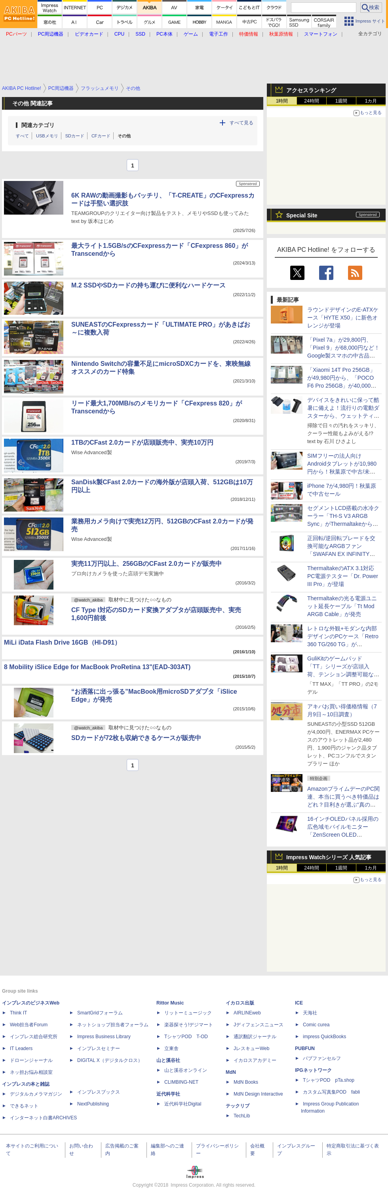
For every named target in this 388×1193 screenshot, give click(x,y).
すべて (22, 135)
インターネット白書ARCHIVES (43, 1118)
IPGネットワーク (313, 1070)
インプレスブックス (98, 1092)
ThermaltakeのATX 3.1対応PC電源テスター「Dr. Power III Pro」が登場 (342, 576)
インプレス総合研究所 (33, 1036)
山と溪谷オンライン (185, 1070)
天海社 (310, 1013)
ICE (299, 1003)
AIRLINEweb (247, 1013)
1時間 (282, 101)
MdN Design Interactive (258, 1094)
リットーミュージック (188, 1013)
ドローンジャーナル (31, 1060)
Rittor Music (170, 1003)
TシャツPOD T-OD (186, 1036)
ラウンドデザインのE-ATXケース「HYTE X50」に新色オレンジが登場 (342, 317)
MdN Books (246, 1082)
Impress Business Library (104, 1036)
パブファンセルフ (322, 1058)
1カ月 (371, 101)
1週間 (341, 101)
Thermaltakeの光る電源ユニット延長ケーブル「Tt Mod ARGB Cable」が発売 (342, 606)
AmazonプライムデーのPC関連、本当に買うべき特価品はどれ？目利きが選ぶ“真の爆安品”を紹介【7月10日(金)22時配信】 (343, 805)
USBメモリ (47, 135)
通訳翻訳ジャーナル (255, 1036)
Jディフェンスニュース (258, 1024)
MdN (231, 1072)
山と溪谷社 (168, 1060)
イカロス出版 (240, 1003)
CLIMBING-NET (181, 1082)
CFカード (100, 135)
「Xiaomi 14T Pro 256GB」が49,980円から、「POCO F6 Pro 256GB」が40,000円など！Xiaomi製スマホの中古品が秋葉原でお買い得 (343, 386)
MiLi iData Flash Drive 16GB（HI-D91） (62, 642)
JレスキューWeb (251, 1048)
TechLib (242, 1116)
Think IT (18, 1013)
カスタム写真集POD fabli (331, 1092)
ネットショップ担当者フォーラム (112, 1024)
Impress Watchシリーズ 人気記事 (328, 857)
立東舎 (171, 1048)
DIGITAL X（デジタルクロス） (110, 1060)
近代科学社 (168, 1094)
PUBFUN (305, 1048)
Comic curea (316, 1024)
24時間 (311, 101)
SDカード (74, 135)
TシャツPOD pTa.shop (328, 1080)
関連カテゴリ (38, 125)
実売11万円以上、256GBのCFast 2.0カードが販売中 (146, 563)
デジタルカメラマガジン (36, 1094)
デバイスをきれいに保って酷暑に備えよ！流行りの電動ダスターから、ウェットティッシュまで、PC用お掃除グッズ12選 (343, 416)
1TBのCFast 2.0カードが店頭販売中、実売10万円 (142, 442)
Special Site (302, 215)
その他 (124, 135)
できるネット (24, 1106)
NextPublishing (93, 1104)
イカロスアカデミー (255, 1060)
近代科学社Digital (182, 1104)
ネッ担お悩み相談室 (31, 1072)
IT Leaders (21, 1048)
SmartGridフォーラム (100, 1013)
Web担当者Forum (29, 1024)
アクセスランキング (311, 90)
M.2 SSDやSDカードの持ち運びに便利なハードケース (148, 285)
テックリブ (237, 1106)
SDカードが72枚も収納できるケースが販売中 (136, 737)
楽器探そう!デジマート (188, 1024)
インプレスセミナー (98, 1048)
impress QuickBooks (324, 1036)
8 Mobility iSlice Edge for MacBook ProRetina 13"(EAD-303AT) (97, 667)
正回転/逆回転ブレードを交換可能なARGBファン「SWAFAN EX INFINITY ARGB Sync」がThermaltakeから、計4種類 (343, 554)
